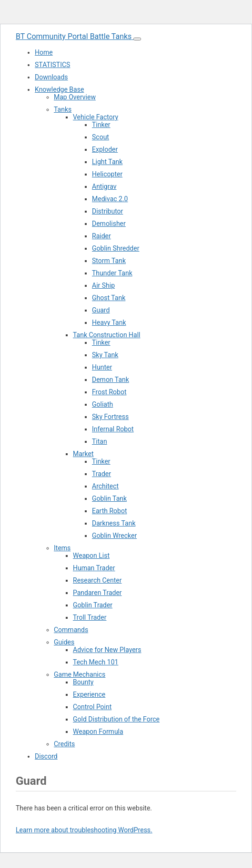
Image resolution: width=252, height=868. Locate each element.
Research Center (97, 580)
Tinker (101, 124)
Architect (105, 486)
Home (44, 52)
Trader (101, 474)
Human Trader (94, 568)
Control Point (92, 707)
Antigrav (104, 186)
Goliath (102, 404)
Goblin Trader (92, 605)
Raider (101, 236)
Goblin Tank (109, 498)
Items (62, 548)
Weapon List (91, 555)
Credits (64, 744)
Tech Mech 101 (95, 662)
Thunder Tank (112, 273)
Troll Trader (89, 617)
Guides (64, 642)
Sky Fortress (110, 416)
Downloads (51, 77)
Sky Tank (105, 355)
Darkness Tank (113, 523)
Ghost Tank (108, 298)
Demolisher (109, 223)
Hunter (102, 367)
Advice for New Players (107, 649)
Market (83, 454)
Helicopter (107, 174)
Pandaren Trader (97, 592)
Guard (101, 310)
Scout (100, 137)
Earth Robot (109, 511)
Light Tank (107, 162)
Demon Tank (110, 379)
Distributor (107, 211)
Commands (71, 630)
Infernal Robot (113, 429)
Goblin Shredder (115, 248)
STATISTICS (52, 64)
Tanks (62, 109)
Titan (99, 441)
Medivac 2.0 (110, 199)
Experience (89, 694)
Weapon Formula (98, 731)
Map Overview (75, 97)
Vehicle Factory (95, 117)
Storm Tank (109, 260)
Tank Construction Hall (107, 335)
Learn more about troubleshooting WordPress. (84, 830)
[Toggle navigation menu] (137, 39)
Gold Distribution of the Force (116, 719)
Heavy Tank (109, 322)
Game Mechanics (79, 674)
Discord (46, 756)
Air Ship (103, 285)
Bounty (83, 682)
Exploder (105, 149)
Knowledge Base (59, 89)
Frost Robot (109, 392)
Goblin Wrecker (114, 535)
